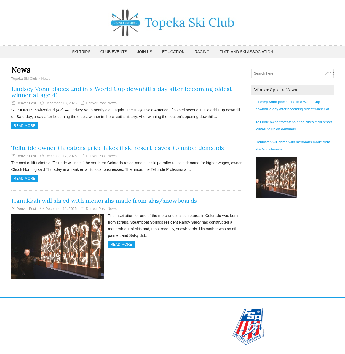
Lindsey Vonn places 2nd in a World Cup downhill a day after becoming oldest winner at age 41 (121, 92)
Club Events (113, 52)
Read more (25, 126)
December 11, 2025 (61, 209)
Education (173, 52)
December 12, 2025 (61, 156)
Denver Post (26, 103)
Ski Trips (81, 52)
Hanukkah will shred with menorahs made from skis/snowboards (104, 200)
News (112, 103)
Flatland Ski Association (246, 52)
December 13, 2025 (61, 103)
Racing (201, 52)
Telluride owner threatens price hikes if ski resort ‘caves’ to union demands (117, 148)
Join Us (144, 52)
